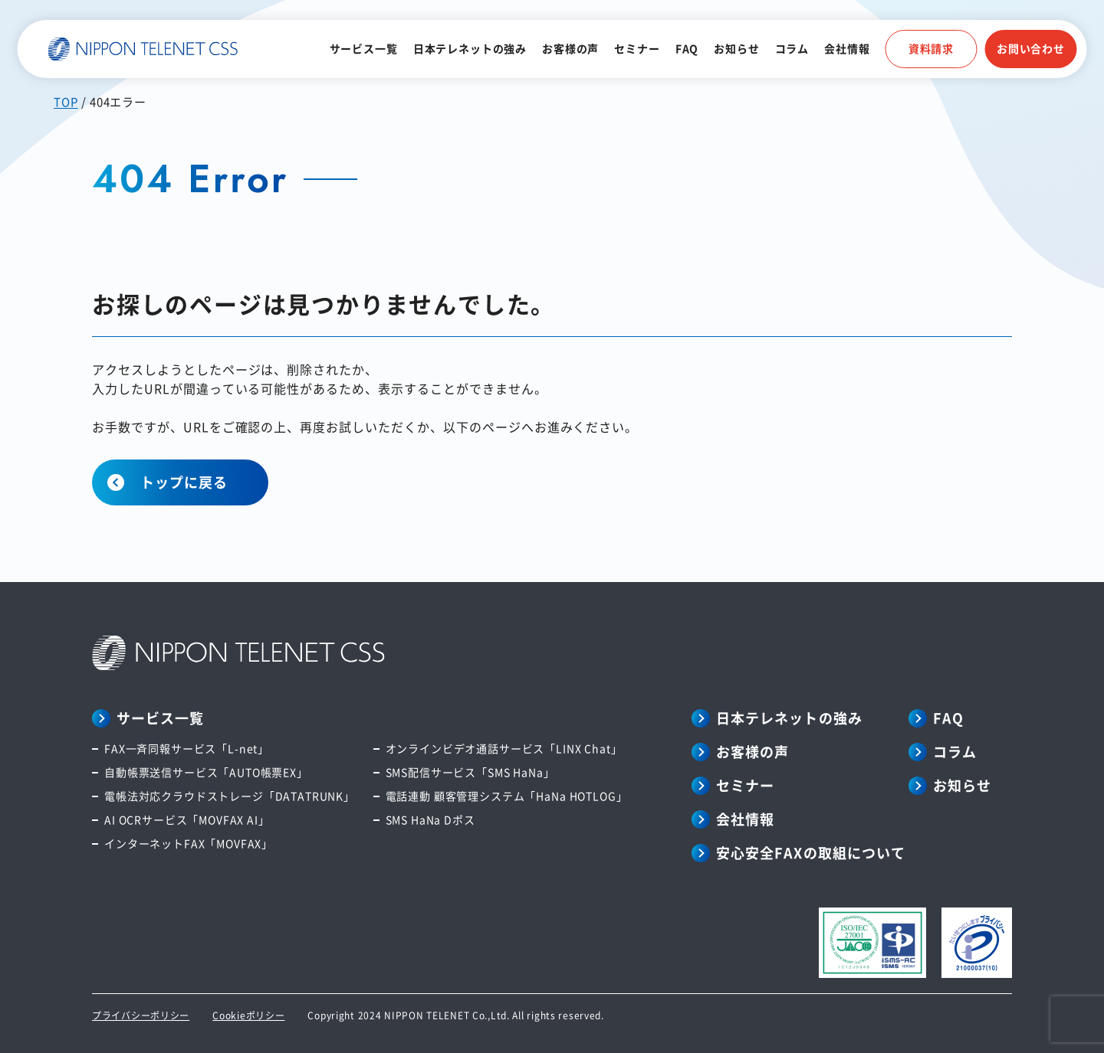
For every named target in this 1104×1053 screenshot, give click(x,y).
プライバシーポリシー (140, 1015)
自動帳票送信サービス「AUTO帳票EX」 (206, 772)
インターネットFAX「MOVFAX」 (188, 843)
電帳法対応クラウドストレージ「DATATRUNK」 (229, 795)
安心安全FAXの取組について (810, 852)
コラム (792, 48)
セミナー (636, 48)
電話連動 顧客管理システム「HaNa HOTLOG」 (507, 795)
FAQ (687, 48)
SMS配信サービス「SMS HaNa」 (470, 772)
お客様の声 (570, 48)
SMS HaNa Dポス (430, 819)
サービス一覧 (364, 48)
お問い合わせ (1031, 48)
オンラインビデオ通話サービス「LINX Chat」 (504, 748)
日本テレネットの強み (470, 48)
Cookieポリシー (248, 1015)
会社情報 (846, 48)
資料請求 (931, 48)
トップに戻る (184, 482)
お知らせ (736, 48)
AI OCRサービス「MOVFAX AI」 (187, 819)
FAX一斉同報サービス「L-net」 (186, 748)
